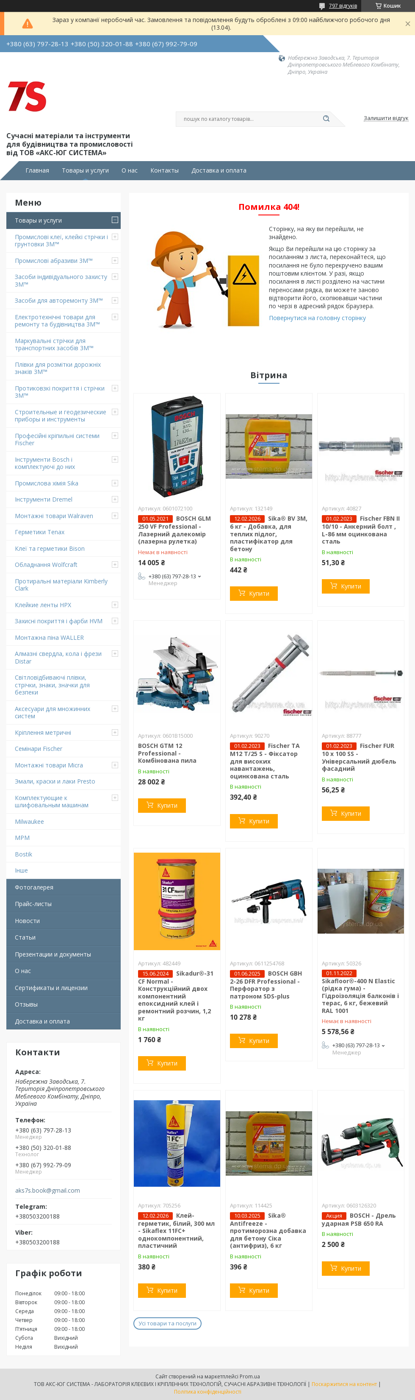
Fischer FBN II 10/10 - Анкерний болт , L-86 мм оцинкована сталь (361, 529)
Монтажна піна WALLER (49, 637)
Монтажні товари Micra (49, 765)
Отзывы (26, 1004)
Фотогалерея (34, 887)
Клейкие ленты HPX (43, 605)
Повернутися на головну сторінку (317, 318)
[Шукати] (326, 119)
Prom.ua (250, 1376)
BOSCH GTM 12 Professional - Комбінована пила (167, 753)
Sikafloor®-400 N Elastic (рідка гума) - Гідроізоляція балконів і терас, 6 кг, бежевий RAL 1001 (360, 996)
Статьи (25, 937)
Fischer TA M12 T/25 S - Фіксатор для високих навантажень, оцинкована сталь (265, 761)
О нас (130, 170)
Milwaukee (29, 821)
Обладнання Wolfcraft (46, 565)
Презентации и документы (53, 954)
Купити (259, 593)
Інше (21, 870)
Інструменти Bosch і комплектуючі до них (45, 463)
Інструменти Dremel (43, 499)
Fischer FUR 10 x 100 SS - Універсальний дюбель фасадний (359, 757)
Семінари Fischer (38, 749)
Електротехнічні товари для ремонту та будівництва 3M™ (57, 321)
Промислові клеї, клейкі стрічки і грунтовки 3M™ (61, 240)
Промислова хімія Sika (46, 483)
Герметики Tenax (39, 532)
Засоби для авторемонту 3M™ (59, 300)
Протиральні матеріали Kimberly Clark (61, 585)
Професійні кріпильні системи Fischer (57, 439)
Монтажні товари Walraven (54, 516)
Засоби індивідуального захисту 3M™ (61, 280)
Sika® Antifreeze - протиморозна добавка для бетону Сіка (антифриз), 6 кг (268, 1230)
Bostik (23, 854)
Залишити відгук (386, 118)
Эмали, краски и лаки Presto (55, 781)
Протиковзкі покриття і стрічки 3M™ (60, 392)
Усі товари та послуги (167, 1323)
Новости (27, 921)
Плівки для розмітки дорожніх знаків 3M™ (58, 368)
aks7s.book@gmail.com (47, 1190)
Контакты (164, 170)
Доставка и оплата (218, 170)
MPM (22, 838)
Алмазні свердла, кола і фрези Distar (58, 657)
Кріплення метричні (43, 732)
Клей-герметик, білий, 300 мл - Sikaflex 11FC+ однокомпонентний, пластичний (176, 1230)
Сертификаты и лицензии (51, 988)
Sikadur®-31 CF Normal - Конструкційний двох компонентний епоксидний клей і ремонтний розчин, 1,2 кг (175, 996)
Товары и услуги (85, 170)
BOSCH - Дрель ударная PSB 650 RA (359, 1219)
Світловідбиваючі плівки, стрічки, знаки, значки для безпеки (52, 684)
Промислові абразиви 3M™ (54, 261)
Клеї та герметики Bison (50, 548)
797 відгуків (343, 5)
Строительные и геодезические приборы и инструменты (60, 416)
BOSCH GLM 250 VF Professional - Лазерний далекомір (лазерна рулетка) (174, 529)
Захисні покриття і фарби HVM (58, 621)
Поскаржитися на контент (344, 1384)
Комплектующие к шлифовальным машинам (52, 801)
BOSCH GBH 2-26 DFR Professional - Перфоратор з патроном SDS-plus (266, 984)
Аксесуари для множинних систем (52, 712)
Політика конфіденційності (207, 1391)
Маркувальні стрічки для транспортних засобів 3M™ (54, 344)
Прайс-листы (33, 904)
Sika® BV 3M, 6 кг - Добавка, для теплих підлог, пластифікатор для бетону (268, 533)
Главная (37, 170)
